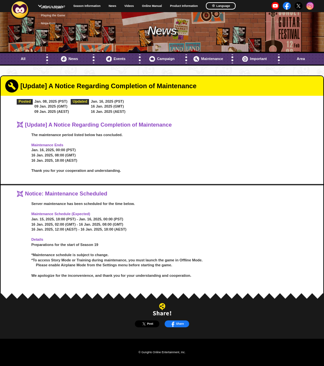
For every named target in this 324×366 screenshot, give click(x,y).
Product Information (184, 6)
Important (254, 59)
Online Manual (152, 6)
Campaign (161, 59)
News (112, 6)
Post (147, 324)
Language (221, 6)
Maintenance (208, 59)
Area (301, 59)
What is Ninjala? (54, 6)
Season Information (86, 6)
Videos (129, 6)
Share (177, 324)
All (23, 59)
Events (116, 59)
